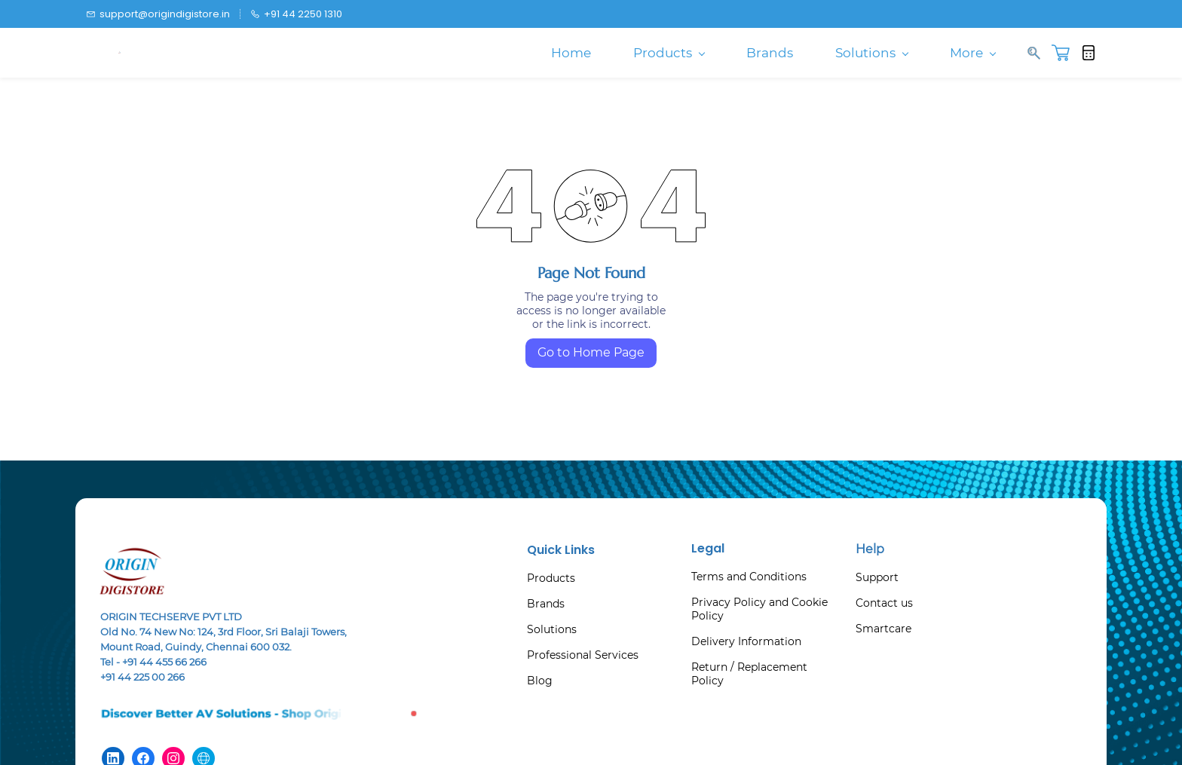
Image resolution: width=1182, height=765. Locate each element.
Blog (540, 680)
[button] (1066, 53)
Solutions (552, 629)
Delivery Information (746, 641)
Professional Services (582, 655)
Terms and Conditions (749, 576)
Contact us (884, 603)
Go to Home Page (591, 352)
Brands (546, 603)
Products (551, 578)
